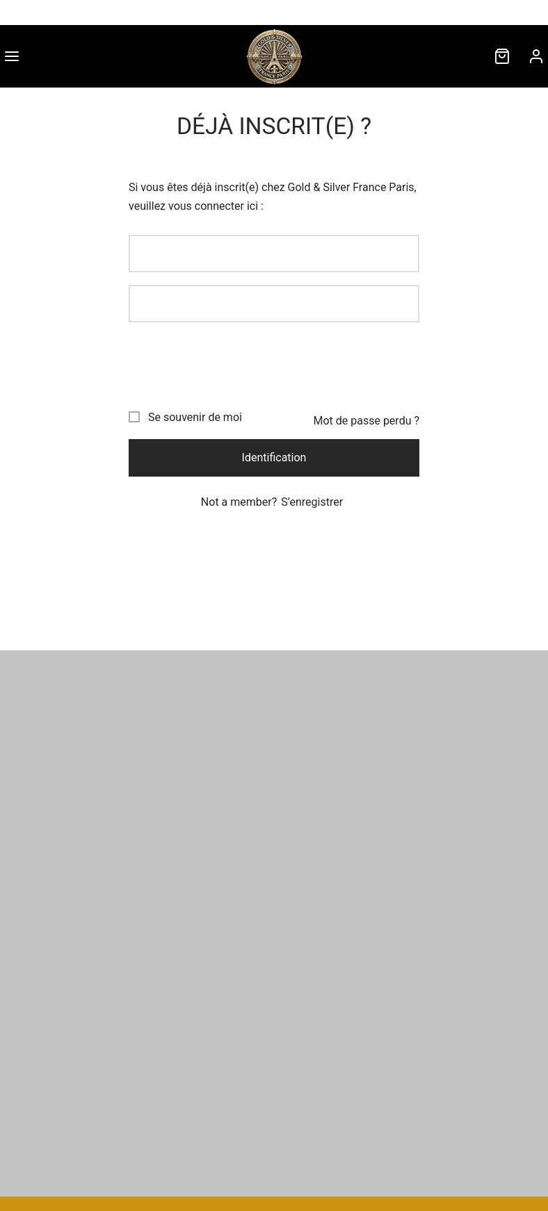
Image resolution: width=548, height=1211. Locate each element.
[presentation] (234, 362)
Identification (274, 457)
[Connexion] (536, 56)
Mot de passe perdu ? (366, 420)
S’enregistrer (312, 502)
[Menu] (11, 56)
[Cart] (502, 56)
